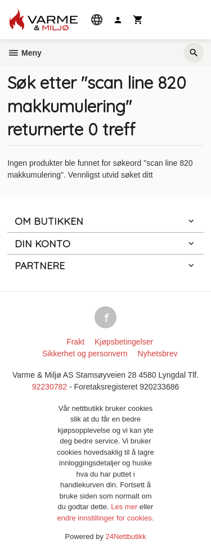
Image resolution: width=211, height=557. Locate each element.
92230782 (49, 386)
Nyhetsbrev (158, 353)
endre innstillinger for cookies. (105, 518)
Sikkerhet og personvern (85, 353)
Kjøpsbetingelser (124, 341)
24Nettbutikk (126, 536)
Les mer (125, 506)
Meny (24, 52)
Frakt (75, 341)
